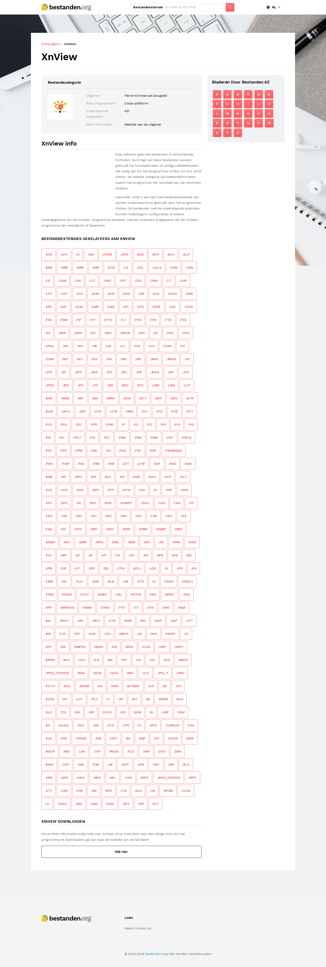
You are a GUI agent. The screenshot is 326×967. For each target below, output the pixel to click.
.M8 (110, 660)
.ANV (165, 608)
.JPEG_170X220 (57, 673)
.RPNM (84, 686)
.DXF (63, 307)
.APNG (107, 254)
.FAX (48, 320)
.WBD (126, 529)
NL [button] (271, 7)
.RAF (157, 464)
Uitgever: (93, 96)
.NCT (142, 398)
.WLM (97, 673)
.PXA (81, 464)
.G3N (95, 581)
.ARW (124, 254)
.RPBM (163, 699)
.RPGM (168, 791)
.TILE (130, 751)
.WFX (153, 725)
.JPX (80, 385)
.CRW (153, 281)
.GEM (78, 333)
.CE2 (107, 634)
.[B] (106, 568)
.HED (66, 751)
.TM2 (78, 516)
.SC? (155, 804)
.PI (123, 424)
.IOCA (113, 673)
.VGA (48, 529)
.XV (186, 634)
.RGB (48, 477)
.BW (143, 621)
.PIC (62, 437)
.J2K (108, 359)
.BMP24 (80, 647)
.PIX (92, 437)
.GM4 (97, 778)
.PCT (189, 411)
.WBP (190, 738)
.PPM (78, 451)
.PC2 (159, 411)
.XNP (146, 751)
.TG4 (161, 503)
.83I (122, 712)
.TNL (118, 594)
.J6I (110, 764)
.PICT (77, 437)
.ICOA (146, 647)
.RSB (136, 477)
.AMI (80, 764)
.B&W (49, 764)
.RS (121, 477)
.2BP (63, 555)
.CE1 (131, 555)
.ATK (150, 608)
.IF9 (96, 660)
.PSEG (168, 581)
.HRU (129, 673)
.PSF (137, 451)
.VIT (77, 568)
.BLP (185, 254)
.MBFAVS (67, 608)
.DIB (141, 294)
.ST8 (112, 621)
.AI (77, 254)
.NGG (110, 804)
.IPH (141, 804)
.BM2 (48, 267)
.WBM (142, 529)
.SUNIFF (126, 503)
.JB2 (123, 359)
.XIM (98, 738)
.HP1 (80, 621)
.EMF (95, 307)
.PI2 (149, 424)
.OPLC (65, 411)
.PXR (110, 464)
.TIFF (49, 516)
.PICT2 (50, 686)
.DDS (126, 294)
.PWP (65, 464)
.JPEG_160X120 (168, 778)
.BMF (64, 267)
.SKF (168, 490)
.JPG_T (162, 673)
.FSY (121, 608)
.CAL (140, 267)
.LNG (171, 385)
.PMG (122, 437)
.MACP (50, 751)
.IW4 (153, 634)
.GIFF (125, 764)
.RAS (172, 464)
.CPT (122, 281)
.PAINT (170, 634)
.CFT (189, 621)
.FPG (137, 320)
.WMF (82, 542)
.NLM (49, 411)
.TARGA (81, 738)
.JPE (138, 372)
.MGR (181, 608)
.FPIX (121, 568)
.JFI (187, 359)
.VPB (79, 791)
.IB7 (134, 699)
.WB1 (94, 529)
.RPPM (49, 660)
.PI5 (191, 424)
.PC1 (144, 411)
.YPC (124, 660)
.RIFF (78, 477)
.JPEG (154, 372)
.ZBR (177, 751)
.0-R (62, 634)
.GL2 (48, 712)
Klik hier (121, 852)
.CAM (173, 267)
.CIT (92, 281)
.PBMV (87, 608)
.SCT (183, 477)
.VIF (65, 699)
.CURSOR (172, 725)
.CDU (81, 660)
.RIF (63, 477)
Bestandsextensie (148, 7)
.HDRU (98, 647)
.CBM (49, 581)
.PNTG (186, 437)
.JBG (78, 804)
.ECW (79, 307)
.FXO (190, 725)
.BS (47, 725)
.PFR (93, 424)
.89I (77, 712)
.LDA (152, 568)
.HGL (170, 333)
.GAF (174, 621)
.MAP (49, 398)
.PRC (94, 451)
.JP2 (109, 372)
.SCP (167, 477)
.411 (104, 555)
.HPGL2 (187, 581)
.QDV (64, 778)
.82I (193, 568)
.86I (63, 647)
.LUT (186, 385)
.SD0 (186, 594)
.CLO (145, 673)
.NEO (174, 398)
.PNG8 (114, 751)
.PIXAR (67, 594)
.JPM (48, 568)
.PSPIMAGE (173, 451)
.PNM (154, 437)
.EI (154, 581)
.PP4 (48, 451)
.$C (164, 686)
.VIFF (78, 529)
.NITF (190, 398)
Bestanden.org (157, 954)
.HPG (185, 333)
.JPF (170, 372)
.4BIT (96, 621)
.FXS (183, 320)
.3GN (94, 804)
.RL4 (185, 764)
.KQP (142, 738)
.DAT (64, 294)
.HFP (48, 608)
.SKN (184, 490)
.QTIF (141, 464)
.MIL (48, 621)
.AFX (63, 254)
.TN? (76, 634)
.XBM (131, 542)
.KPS (108, 791)
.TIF (191, 503)
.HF (155, 333)
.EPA (140, 764)
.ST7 (48, 791)
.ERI (63, 568)
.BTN (111, 267)
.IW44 (62, 804)
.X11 (178, 686)
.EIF (156, 738)
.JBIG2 (171, 359)
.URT (168, 516)
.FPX (152, 320)
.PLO (94, 699)
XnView (70, 44)
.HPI (66, 346)
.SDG (80, 490)
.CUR (182, 281)
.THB (95, 764)
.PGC (80, 725)
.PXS (63, 738)
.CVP (97, 751)
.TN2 (108, 516)
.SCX (64, 490)
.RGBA (102, 594)
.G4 (99, 686)
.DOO (162, 751)
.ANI (91, 254)
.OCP (65, 764)
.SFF (110, 490)
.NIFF (192, 778)
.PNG (138, 437)
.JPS (65, 385)
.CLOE (186, 791)
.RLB (110, 581)
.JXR (109, 385)
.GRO (108, 333)
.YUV (48, 555)
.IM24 (129, 647)
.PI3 (163, 424)
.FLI (123, 320)
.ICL (122, 346)
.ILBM (49, 359)
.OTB (113, 411)
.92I (145, 555)
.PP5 (63, 451)
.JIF (63, 372)
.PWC (49, 464)
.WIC (66, 542)
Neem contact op (138, 928)
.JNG (94, 372)
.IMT (65, 359)
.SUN (107, 503)
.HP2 (48, 647)
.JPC (123, 372)
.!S (166, 568)
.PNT (169, 437)
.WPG (99, 542)
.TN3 (123, 516)
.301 (152, 660)
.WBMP (160, 529)
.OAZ (128, 778)
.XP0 (166, 660)
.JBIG (154, 359)
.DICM (49, 699)
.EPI (125, 307)
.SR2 (92, 503)
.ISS (94, 359)
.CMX (107, 281)
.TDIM (49, 594)
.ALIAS (63, 725)
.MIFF (144, 778)
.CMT (113, 738)
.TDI (63, 712)
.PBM (129, 411)
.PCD (174, 411)
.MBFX (123, 634)
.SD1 (91, 568)
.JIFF (78, 372)
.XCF (146, 542)
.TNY (138, 516)
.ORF (82, 411)
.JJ (47, 804)
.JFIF (49, 372)
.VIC (63, 529)
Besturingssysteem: (101, 103)
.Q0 (139, 634)
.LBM (155, 385)
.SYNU (105, 608)
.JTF (94, 385)
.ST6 (110, 725)
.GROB (125, 333)
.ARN (48, 778)
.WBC (110, 529)
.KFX (140, 385)
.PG (138, 660)
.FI (139, 725)
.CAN (189, 267)
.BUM (128, 621)
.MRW (110, 398)
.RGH (181, 712)
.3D (90, 555)
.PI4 (177, 424)
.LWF (165, 712)
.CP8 (125, 725)
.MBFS (183, 660)
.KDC (124, 385)
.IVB (125, 581)
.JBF (138, 359)
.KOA (179, 699)
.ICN (136, 346)
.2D (77, 555)
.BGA (81, 673)
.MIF (80, 398)
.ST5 (140, 581)
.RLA (138, 791)
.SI (155, 490)
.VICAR (173, 738)
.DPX (48, 307)
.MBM (65, 398)
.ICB (108, 346)
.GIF (93, 333)
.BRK (95, 267)
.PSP (153, 451)
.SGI (141, 490)
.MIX (95, 398)
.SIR (96, 725)
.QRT (126, 804)
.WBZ (178, 529)
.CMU (180, 673)
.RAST (64, 621)
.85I (94, 791)
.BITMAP (133, 686)
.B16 (174, 555)
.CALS (157, 267)
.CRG (64, 791)
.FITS (108, 320)
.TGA (176, 503)
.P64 (152, 594)
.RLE (107, 477)
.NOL (67, 686)
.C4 (125, 267)
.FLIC (79, 581)
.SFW (126, 490)
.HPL (80, 346)
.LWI (81, 751)
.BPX (159, 555)
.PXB (96, 464)
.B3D (140, 254)
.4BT (156, 764)
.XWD (192, 542)
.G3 (47, 333)
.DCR (110, 294)
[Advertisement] (76, 181)
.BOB (137, 712)
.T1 (108, 699)
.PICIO (107, 712)
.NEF (158, 398)
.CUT (48, 294)
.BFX (155, 254)
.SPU (64, 503)
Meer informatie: (99, 124)
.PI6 (48, 437)
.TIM (64, 516)
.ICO (151, 346)
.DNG (189, 294)
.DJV (155, 294)
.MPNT (169, 594)
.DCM (95, 294)
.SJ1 (151, 686)
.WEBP (50, 542)
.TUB (153, 516)
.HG (114, 647)
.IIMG (115, 686)
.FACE (188, 307)
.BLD (170, 254)
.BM (48, 634)
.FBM (64, 320)
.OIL (64, 581)
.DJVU (172, 294)
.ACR (48, 254)
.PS (108, 451)
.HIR (91, 712)
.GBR (61, 333)
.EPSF (156, 307)
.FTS (168, 320)
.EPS (140, 307)
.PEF (78, 424)
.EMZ (111, 307)
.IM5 (171, 764)
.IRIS (66, 660)
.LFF (79, 699)
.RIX (93, 477)
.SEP (95, 490)
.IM (148, 699)
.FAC (172, 307)
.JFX (179, 568)
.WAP (158, 621)
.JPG (185, 372)
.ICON (167, 346)
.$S (127, 738)
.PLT (106, 437)
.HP (120, 699)
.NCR (127, 398)
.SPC (48, 503)
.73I (117, 555)
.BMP (80, 267)
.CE (47, 281)
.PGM (109, 424)
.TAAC (145, 503)
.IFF (182, 346)
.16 (151, 712)
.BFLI (137, 568)
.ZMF (162, 647)
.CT (168, 281)
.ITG (123, 791)
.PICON (135, 594)
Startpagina (50, 44)
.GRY (141, 333)
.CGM (62, 281)
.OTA (97, 411)
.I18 (152, 791)
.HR (94, 346)
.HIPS (80, 778)
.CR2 (138, 281)
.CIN (77, 281)
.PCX (48, 424)
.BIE (189, 555)
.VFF (183, 516)
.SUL (48, 738)
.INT (80, 359)
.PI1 (135, 424)
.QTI (125, 464)
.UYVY (84, 594)
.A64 (91, 634)
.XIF (161, 542)
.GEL (112, 778)
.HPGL (49, 346)
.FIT (93, 320)
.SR (78, 503)
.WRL (115, 542)
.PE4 (63, 424)
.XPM (176, 542)
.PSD (122, 451)
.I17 (135, 608)
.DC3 (79, 294)
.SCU (48, 490)
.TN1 (93, 516)
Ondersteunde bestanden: (97, 114)
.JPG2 (49, 385)
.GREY (178, 647)
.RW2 (152, 477)
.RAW (188, 464)
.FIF (79, 320)
